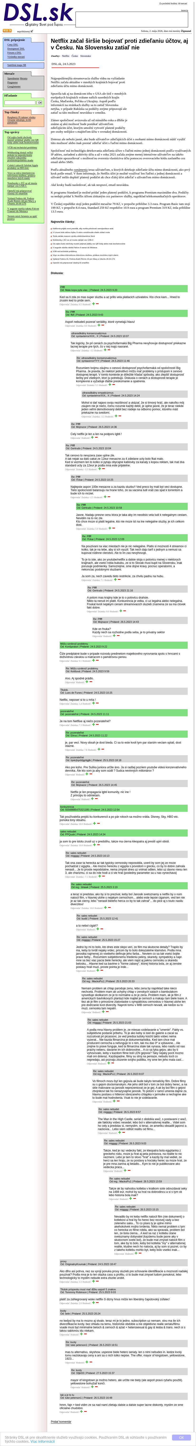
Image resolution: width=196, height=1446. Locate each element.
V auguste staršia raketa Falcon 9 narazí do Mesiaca (23, 210)
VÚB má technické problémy (22, 147)
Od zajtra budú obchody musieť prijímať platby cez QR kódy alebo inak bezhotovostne (23, 140)
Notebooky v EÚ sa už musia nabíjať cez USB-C (22, 184)
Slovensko (85, 56)
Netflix (65, 56)
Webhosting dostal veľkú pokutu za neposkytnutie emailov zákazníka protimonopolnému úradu (20, 156)
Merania (23, 78)
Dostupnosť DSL (16, 48)
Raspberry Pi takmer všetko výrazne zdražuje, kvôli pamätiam (21, 120)
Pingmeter (12, 82)
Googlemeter (14, 86)
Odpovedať (65, 304)
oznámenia (81, 169)
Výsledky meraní (16, 56)
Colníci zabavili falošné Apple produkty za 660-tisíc (22, 166)
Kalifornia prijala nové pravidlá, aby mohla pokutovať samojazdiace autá (83, 228)
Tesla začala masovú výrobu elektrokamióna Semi (74, 236)
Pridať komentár (61, 1421)
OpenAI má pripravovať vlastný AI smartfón (19, 192)
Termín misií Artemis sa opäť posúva (22, 217)
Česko (75, 56)
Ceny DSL (12, 44)
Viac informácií (42, 1441)
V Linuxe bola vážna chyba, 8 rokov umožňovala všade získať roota (81, 232)
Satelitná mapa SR (16, 65)
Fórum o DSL (14, 52)
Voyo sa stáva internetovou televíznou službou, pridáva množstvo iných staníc (21, 175)
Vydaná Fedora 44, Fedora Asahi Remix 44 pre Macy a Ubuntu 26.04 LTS (21, 201)
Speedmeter (13, 78)
